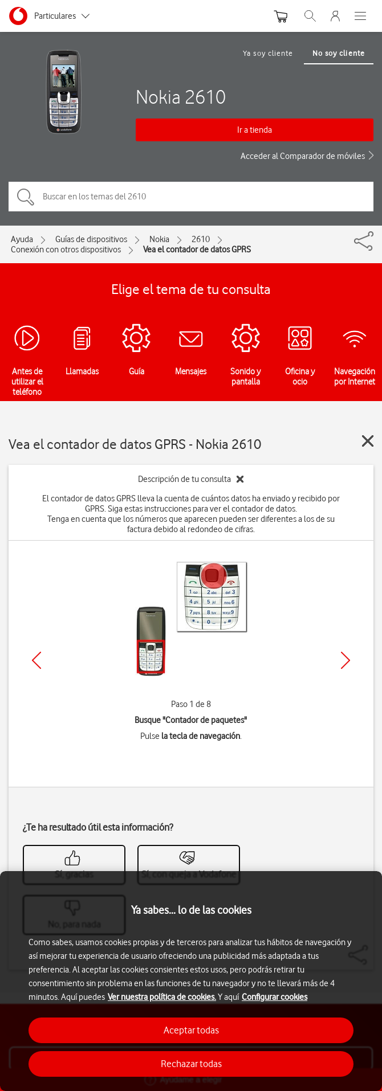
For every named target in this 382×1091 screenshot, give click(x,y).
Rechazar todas (191, 1063)
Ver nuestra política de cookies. (162, 997)
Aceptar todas (191, 1030)
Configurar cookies (274, 997)
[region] (191, 981)
